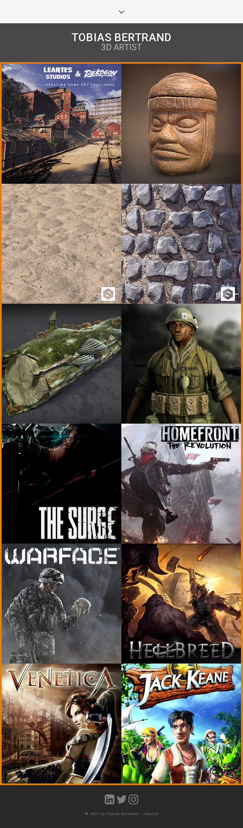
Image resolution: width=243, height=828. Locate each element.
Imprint (151, 814)
